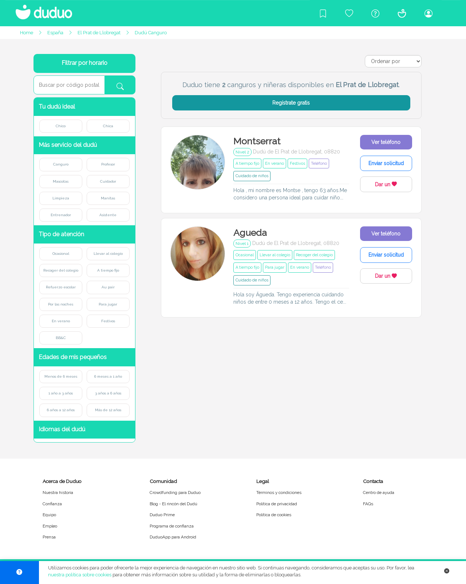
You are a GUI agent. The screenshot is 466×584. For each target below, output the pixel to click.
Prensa (49, 537)
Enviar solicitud (386, 163)
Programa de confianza (172, 526)
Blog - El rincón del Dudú (173, 503)
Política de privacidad (276, 503)
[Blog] (322, 13)
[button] (84, 107)
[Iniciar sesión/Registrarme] (428, 13)
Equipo (49, 514)
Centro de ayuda (378, 492)
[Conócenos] (402, 13)
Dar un (386, 184)
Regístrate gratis (291, 103)
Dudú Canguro (151, 32)
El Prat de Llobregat (99, 32)
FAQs (368, 503)
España (55, 32)
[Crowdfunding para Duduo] (349, 13)
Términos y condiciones (278, 492)
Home (26, 32)
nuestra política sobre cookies (79, 574)
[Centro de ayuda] (375, 13)
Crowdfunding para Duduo (175, 492)
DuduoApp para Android (173, 537)
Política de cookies (273, 514)
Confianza (52, 503)
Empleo (50, 526)
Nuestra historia (58, 492)
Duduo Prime (162, 514)
